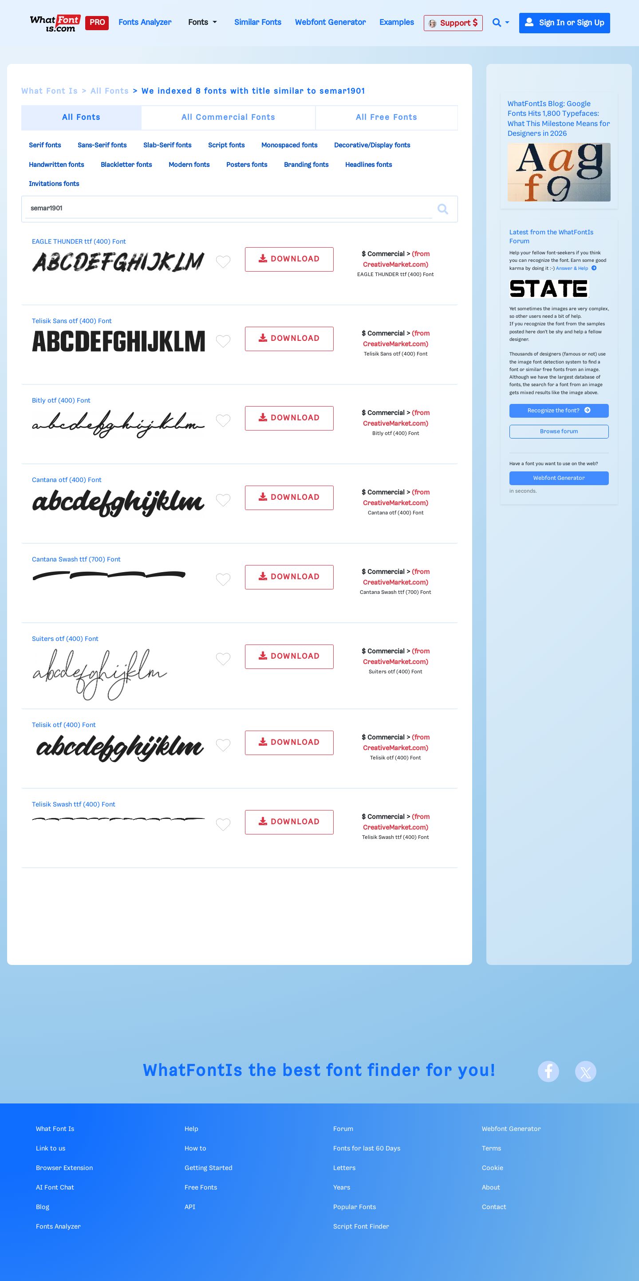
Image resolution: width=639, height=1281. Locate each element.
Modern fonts (189, 165)
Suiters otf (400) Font (65, 639)
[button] (501, 23)
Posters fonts (246, 165)
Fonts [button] (199, 23)
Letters (344, 1168)
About (491, 1187)
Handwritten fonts (56, 165)
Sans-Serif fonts (102, 145)
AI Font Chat (55, 1187)
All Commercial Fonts (228, 118)
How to (195, 1148)
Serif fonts (45, 145)
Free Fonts (201, 1187)
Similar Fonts (257, 23)
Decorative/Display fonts (372, 145)
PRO (97, 23)
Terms (491, 1148)
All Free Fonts (387, 118)
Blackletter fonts (126, 165)
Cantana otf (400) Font (67, 480)
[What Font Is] (55, 23)
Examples (396, 23)
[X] (585, 1071)
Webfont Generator (330, 23)
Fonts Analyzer (144, 23)
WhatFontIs (193, 1071)
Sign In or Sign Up (564, 23)
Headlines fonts (368, 165)
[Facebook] (548, 1071)
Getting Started (209, 1168)
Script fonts (226, 145)
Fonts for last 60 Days (366, 1148)
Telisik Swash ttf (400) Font (73, 804)
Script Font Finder (361, 1226)
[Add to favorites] (223, 261)
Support (453, 23)
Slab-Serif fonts (167, 145)
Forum (343, 1129)
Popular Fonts (354, 1207)
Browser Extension (64, 1168)
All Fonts (110, 91)
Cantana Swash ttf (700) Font (76, 559)
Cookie (492, 1168)
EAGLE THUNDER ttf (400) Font (79, 241)
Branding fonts (306, 165)
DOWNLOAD (289, 258)
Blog (42, 1207)
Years (341, 1187)
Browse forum (559, 432)
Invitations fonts (54, 184)
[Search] (443, 209)
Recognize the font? (559, 410)
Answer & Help (576, 268)
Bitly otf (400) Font (61, 400)
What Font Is (49, 91)
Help (191, 1129)
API (190, 1207)
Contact (494, 1207)
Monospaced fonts (289, 145)
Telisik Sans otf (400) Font (72, 321)
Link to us (50, 1148)
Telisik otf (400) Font (64, 725)
